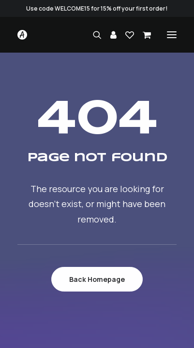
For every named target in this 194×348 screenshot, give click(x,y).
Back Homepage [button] (97, 279)
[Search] (93, 34)
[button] (171, 35)
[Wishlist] (125, 34)
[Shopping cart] (142, 34)
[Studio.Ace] (22, 35)
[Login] (109, 34)
